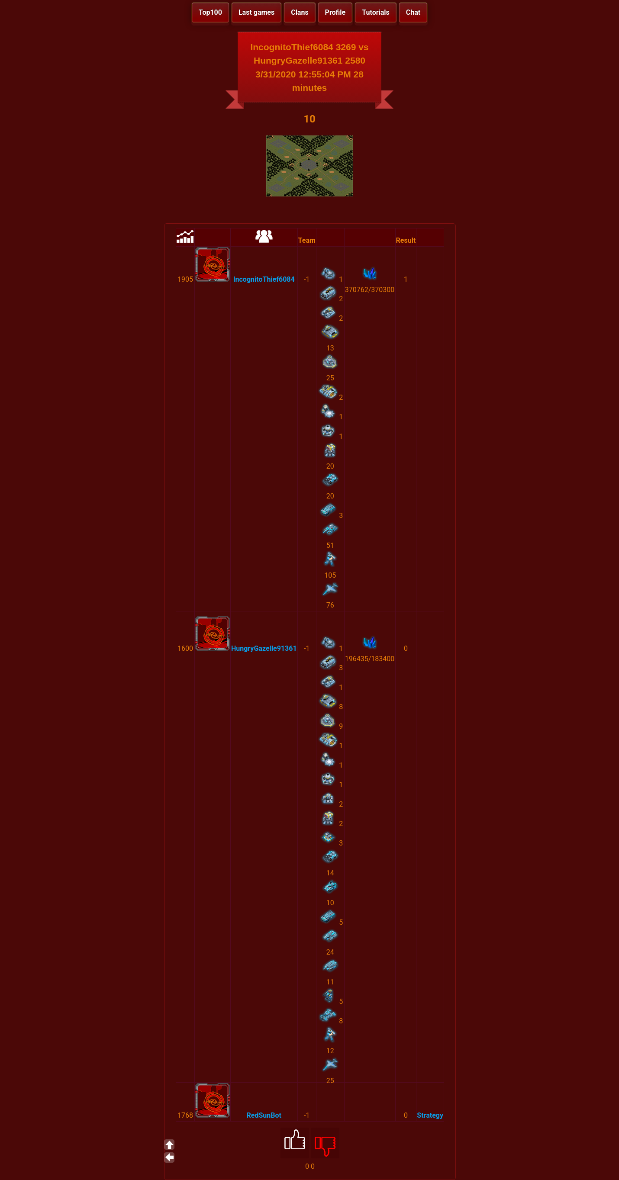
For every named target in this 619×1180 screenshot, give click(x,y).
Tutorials (376, 12)
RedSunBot (264, 1115)
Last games (256, 12)
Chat (413, 12)
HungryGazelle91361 (264, 648)
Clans (299, 12)
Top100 (210, 12)
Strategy (430, 1115)
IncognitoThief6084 (264, 279)
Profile (335, 12)
